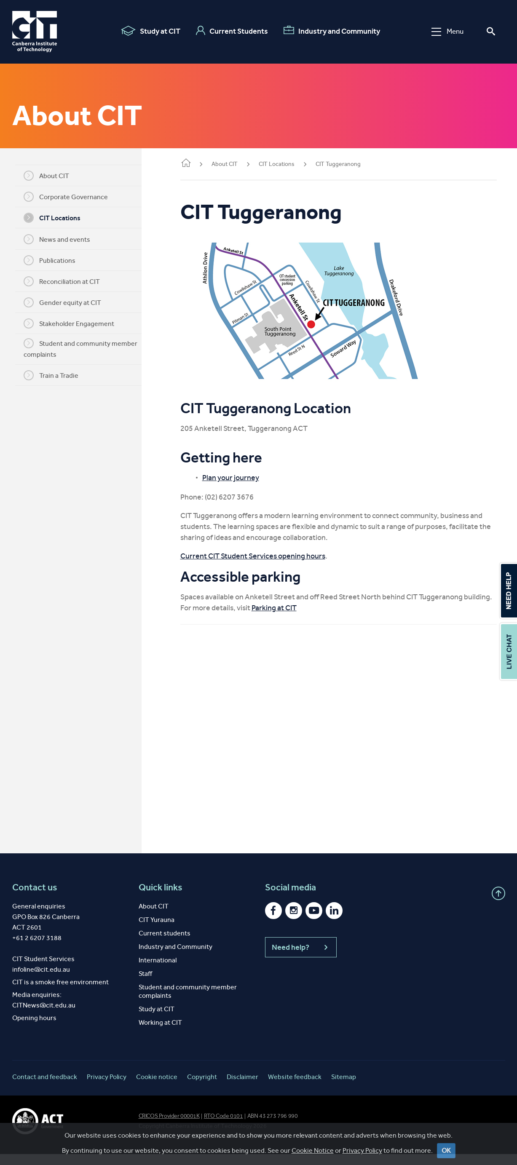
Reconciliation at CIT (65, 281)
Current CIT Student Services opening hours (259, 556)
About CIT (49, 176)
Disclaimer (242, 1088)
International (158, 971)
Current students (164, 944)
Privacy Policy (362, 1150)
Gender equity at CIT (65, 302)
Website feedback (294, 1088)
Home (192, 163)
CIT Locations (55, 218)
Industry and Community (332, 31)
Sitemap (343, 1088)
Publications (53, 260)
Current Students (232, 31)
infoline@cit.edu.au (41, 980)
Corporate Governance (69, 197)
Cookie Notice (313, 1150)
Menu (447, 31)
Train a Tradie (54, 375)
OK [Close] (446, 1150)
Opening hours (34, 1029)
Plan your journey (237, 477)
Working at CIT (160, 1033)
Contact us (34, 898)
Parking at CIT (280, 618)
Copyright (202, 1088)
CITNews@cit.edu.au (43, 1016)
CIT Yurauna (156, 931)
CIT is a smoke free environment (60, 993)
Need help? (301, 958)
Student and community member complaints (84, 348)
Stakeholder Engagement (72, 323)
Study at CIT (150, 31)
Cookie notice (156, 1088)
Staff (145, 985)
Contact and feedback (44, 1088)
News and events (60, 239)
